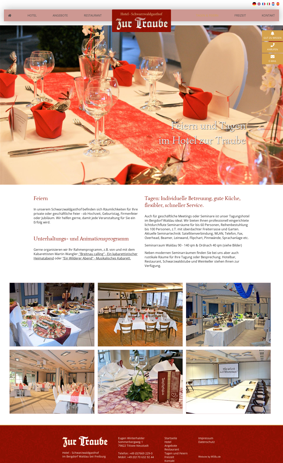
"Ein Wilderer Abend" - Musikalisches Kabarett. (96, 254)
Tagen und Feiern (176, 449)
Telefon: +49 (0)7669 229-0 (135, 449)
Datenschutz (206, 438)
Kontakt (270, 13)
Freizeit (241, 13)
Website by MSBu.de (209, 452)
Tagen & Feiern (208, 13)
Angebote (59, 13)
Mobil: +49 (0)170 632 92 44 (136, 453)
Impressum (205, 434)
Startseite (170, 434)
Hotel (30, 13)
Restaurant (92, 13)
